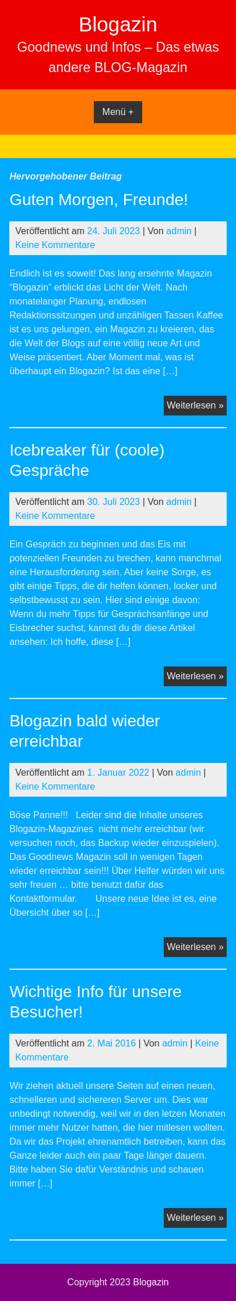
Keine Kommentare (55, 245)
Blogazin (118, 24)
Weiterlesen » (197, 406)
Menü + (118, 112)
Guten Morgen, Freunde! (98, 200)
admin (179, 231)
